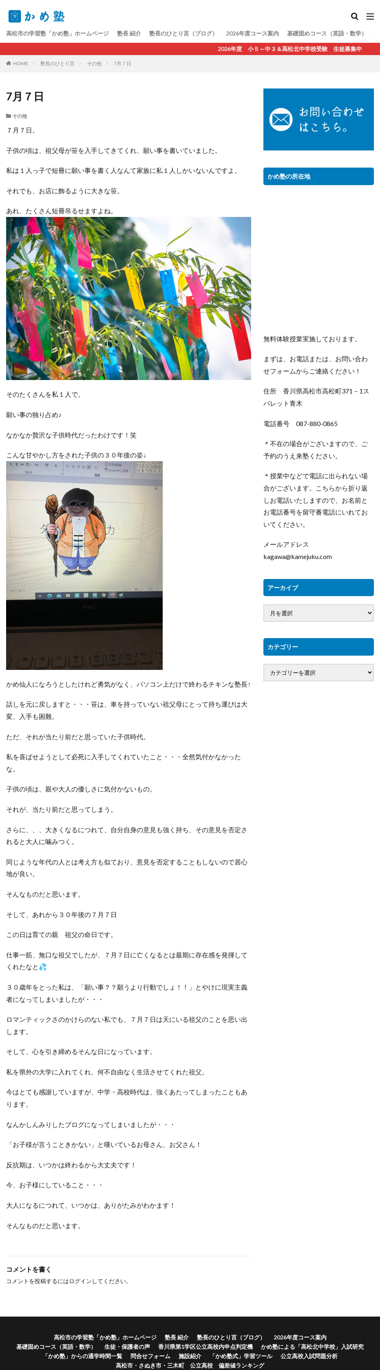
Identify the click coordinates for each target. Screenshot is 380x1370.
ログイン (80, 1280)
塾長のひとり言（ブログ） (183, 33)
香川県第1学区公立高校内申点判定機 (205, 1346)
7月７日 (122, 63)
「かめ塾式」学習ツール (241, 1355)
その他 (94, 63)
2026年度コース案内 (252, 33)
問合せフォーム (150, 1355)
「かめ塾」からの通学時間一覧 (82, 1355)
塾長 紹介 (129, 33)
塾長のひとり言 (57, 63)
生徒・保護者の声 (127, 1346)
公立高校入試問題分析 (309, 1355)
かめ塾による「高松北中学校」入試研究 (312, 1346)
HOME (20, 63)
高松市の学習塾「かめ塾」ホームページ (57, 33)
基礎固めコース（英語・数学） (327, 33)
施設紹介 (190, 1355)
